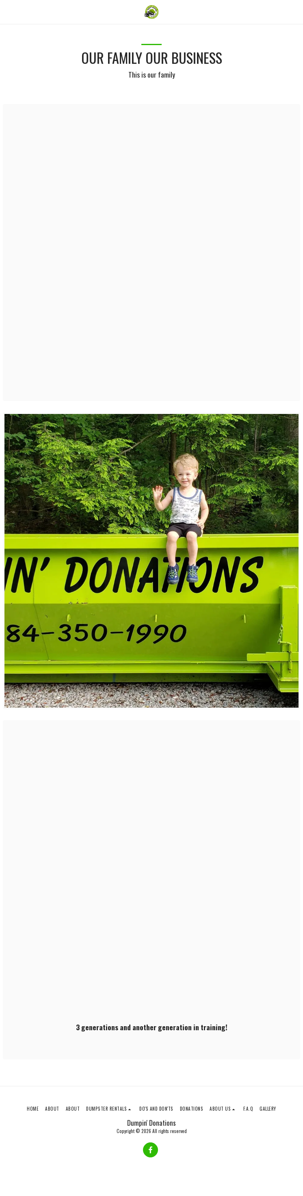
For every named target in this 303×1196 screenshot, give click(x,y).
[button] (9, 12)
